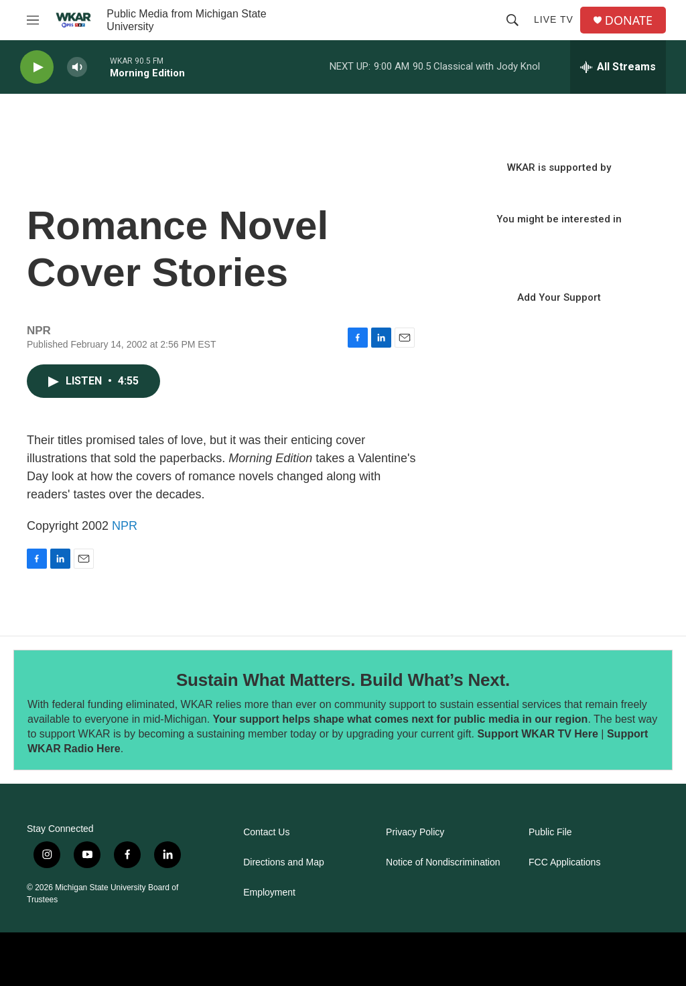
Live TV (553, 19)
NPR (124, 526)
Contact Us (266, 832)
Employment (269, 893)
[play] (37, 67)
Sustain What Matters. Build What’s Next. (343, 680)
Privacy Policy (415, 832)
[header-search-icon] (512, 20)
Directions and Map (283, 862)
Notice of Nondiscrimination (443, 862)
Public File (550, 832)
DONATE (629, 20)
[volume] (77, 67)
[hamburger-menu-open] (33, 20)
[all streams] (618, 67)
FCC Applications (564, 862)
